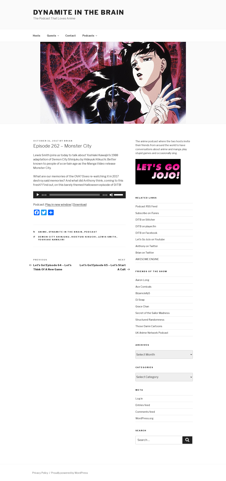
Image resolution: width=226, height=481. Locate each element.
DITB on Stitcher (145, 219)
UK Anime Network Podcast (151, 332)
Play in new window (58, 204)
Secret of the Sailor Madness (152, 312)
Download (80, 204)
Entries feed (142, 405)
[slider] (74, 195)
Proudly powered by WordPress (69, 472)
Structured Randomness (149, 319)
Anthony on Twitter (146, 246)
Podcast (90, 232)
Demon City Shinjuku (54, 237)
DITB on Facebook (146, 232)
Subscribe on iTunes (147, 213)
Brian (68, 141)
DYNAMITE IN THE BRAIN (78, 12)
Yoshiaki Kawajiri (51, 239)
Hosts (36, 35)
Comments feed (145, 411)
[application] (79, 194)
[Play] (38, 195)
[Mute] (111, 195)
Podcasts (90, 35)
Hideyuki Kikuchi (84, 237)
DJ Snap (140, 299)
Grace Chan (142, 306)
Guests (53, 35)
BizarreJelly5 (142, 293)
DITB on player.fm (145, 226)
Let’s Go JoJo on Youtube (150, 239)
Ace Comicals (143, 286)
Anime (42, 232)
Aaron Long (142, 279)
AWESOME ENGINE (147, 259)
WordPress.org (144, 418)
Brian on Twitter (144, 252)
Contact (70, 35)
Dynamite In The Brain (66, 232)
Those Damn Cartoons (148, 326)
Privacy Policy (40, 472)
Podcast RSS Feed (146, 206)
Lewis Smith (107, 237)
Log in (139, 398)
